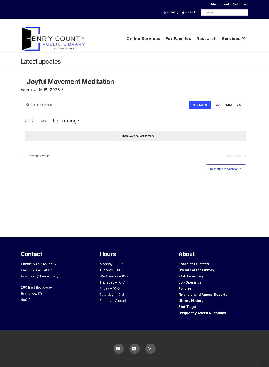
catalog (171, 12)
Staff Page (187, 307)
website (189, 12)
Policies (184, 288)
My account (221, 4)
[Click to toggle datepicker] (66, 121)
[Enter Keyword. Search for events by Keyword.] (106, 105)
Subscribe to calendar (224, 169)
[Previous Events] (25, 120)
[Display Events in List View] (218, 105)
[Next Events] (33, 120)
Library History (191, 301)
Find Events (200, 104)
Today (44, 120)
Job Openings (190, 282)
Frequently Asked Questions (202, 313)
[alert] (135, 136)
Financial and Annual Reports (202, 295)
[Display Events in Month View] (228, 105)
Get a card (240, 4)
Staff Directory (190, 276)
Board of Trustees (193, 264)
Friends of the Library (196, 270)
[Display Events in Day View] (239, 105)
